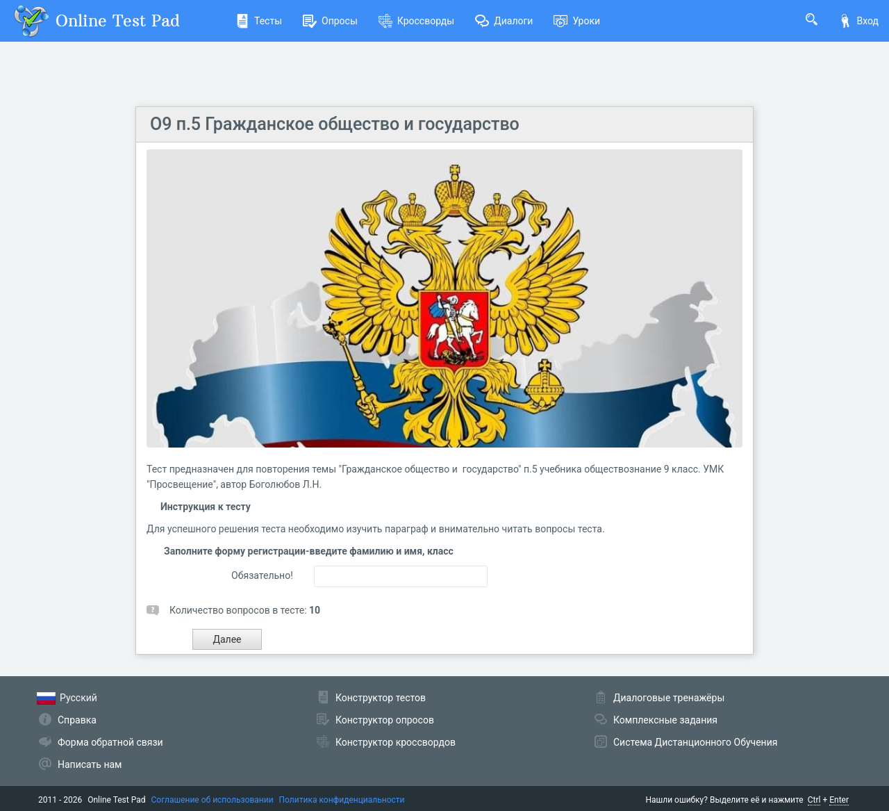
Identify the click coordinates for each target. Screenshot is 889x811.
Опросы (330, 21)
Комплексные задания (665, 720)
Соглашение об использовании (212, 800)
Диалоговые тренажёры (668, 697)
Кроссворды (416, 21)
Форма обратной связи (110, 742)
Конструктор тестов (380, 697)
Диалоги (504, 21)
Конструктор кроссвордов (395, 742)
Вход (858, 21)
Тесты (258, 21)
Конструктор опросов (384, 720)
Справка (77, 720)
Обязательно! (262, 575)
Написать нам (90, 764)
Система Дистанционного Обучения (695, 742)
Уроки (577, 21)
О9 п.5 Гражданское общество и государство (335, 124)
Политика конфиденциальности (342, 800)
